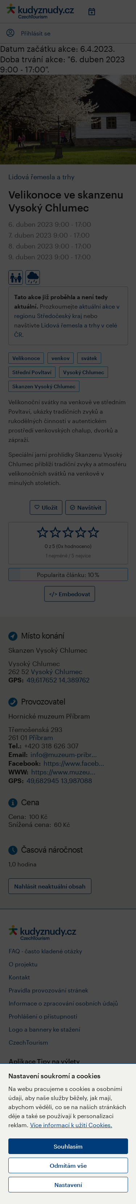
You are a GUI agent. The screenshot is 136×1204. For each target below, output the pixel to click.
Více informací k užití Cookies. (71, 1124)
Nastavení (68, 1184)
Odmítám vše (68, 1165)
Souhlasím (68, 1146)
